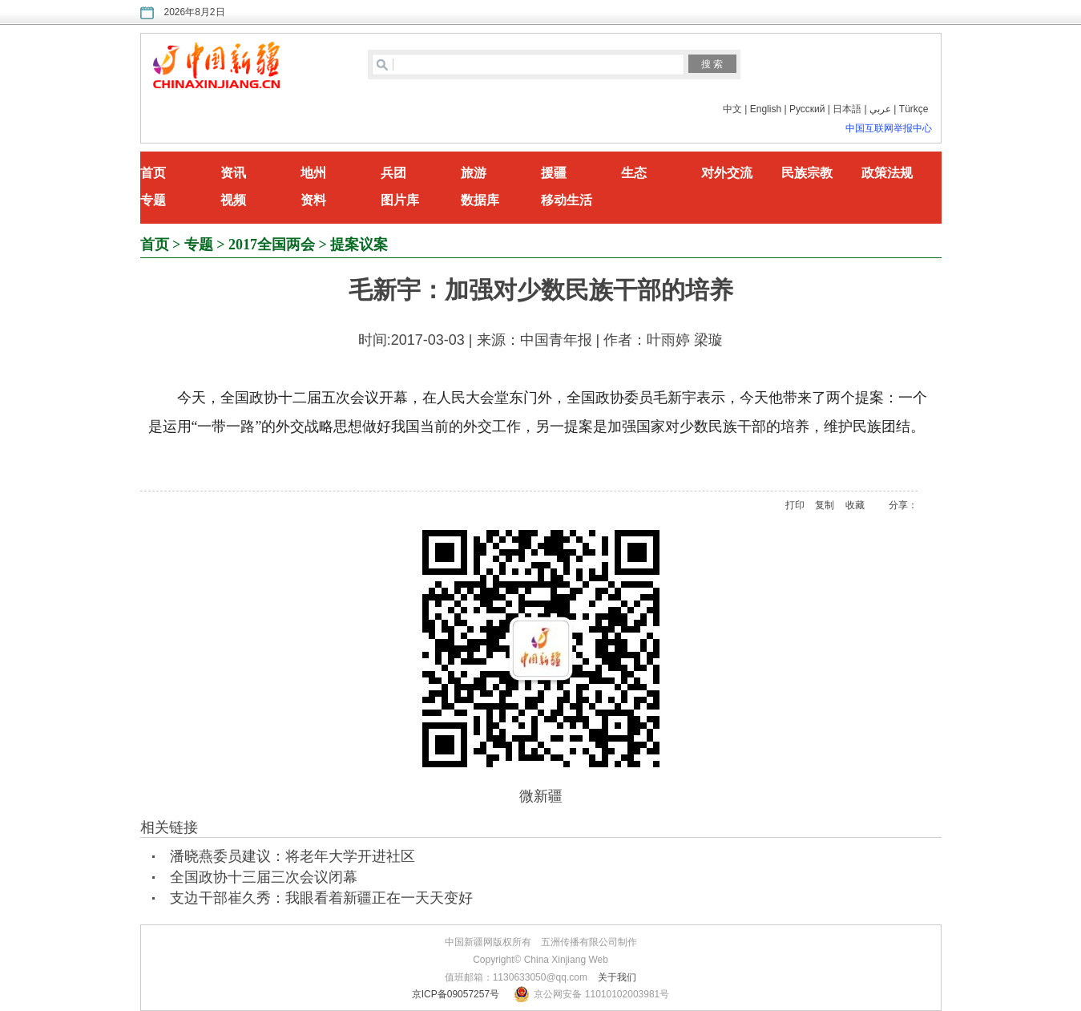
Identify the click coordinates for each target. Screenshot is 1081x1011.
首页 (153, 173)
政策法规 (887, 173)
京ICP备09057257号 (455, 994)
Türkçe (914, 109)
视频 (233, 200)
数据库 (480, 200)
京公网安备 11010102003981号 (601, 994)
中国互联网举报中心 (888, 128)
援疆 (554, 173)
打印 (795, 505)
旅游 (473, 173)
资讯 (233, 173)
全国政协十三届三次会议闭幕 (263, 877)
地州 (313, 173)
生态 (634, 173)
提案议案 (359, 245)
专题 (153, 200)
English (765, 109)
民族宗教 (807, 173)
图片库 (400, 200)
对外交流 (726, 173)
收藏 (855, 505)
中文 (732, 109)
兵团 (393, 173)
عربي (880, 109)
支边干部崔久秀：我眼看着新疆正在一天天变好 (321, 898)
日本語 (847, 109)
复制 (824, 505)
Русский (807, 109)
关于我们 (617, 977)
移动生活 (566, 200)
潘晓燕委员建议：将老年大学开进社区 (292, 856)
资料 (313, 200)
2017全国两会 (271, 245)
